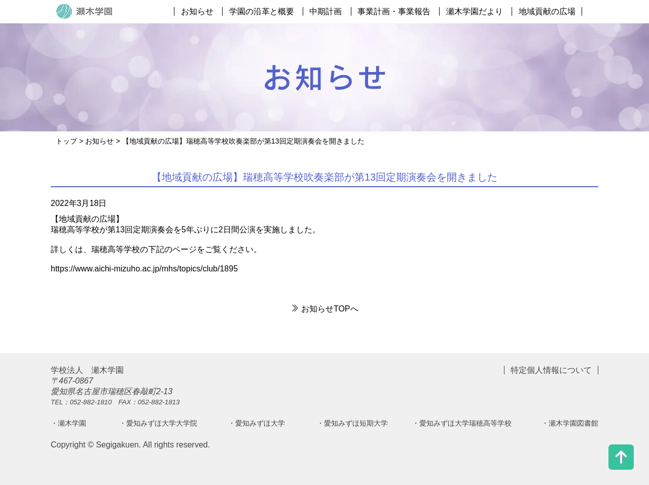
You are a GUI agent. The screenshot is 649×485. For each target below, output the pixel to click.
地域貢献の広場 (547, 11)
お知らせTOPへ (324, 308)
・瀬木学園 (68, 423)
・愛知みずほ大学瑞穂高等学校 (462, 423)
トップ (66, 141)
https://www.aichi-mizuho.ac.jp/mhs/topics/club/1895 (144, 268)
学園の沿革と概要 (261, 11)
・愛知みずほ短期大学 (352, 423)
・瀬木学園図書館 (570, 423)
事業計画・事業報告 (393, 11)
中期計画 (325, 11)
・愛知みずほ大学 (256, 423)
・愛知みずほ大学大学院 (158, 423)
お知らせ (197, 11)
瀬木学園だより (474, 11)
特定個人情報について (551, 370)
